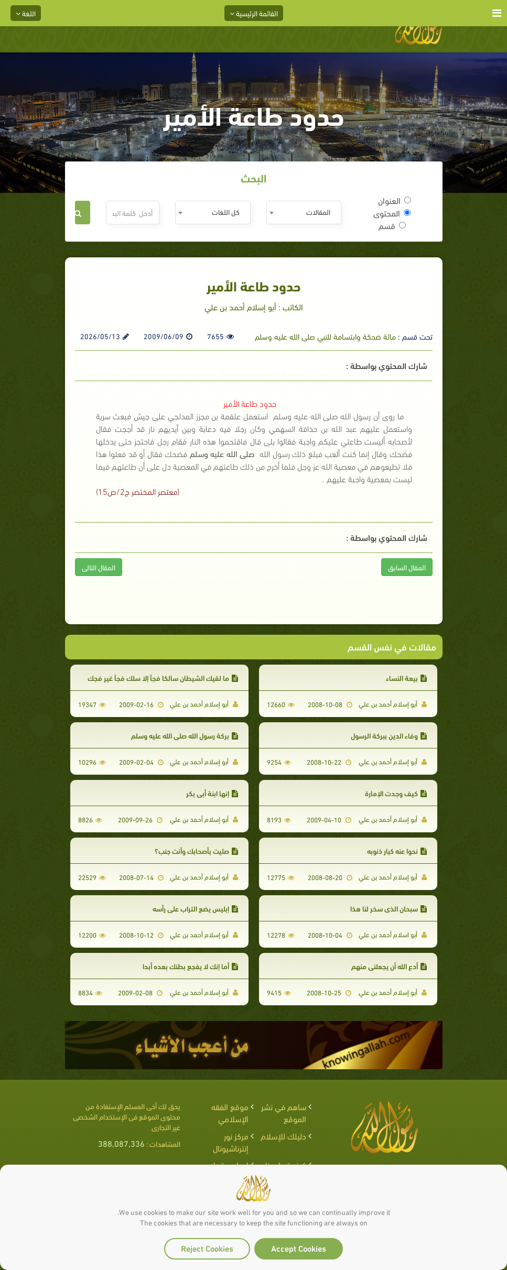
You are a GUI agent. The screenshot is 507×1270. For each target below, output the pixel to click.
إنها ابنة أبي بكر (212, 792)
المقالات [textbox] (318, 211)
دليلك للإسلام (283, 1136)
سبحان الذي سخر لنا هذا (388, 908)
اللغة (26, 12)
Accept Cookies (298, 1248)
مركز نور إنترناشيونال (231, 1142)
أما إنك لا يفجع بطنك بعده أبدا (190, 965)
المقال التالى (98, 566)
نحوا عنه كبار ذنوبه (397, 850)
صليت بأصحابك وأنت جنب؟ (196, 850)
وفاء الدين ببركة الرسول (389, 735)
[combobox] (303, 212)
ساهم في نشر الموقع (283, 1112)
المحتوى (392, 213)
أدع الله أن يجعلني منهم (389, 965)
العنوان (394, 200)
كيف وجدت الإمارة (396, 792)
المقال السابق (407, 566)
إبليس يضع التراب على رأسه (195, 908)
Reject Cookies (207, 1248)
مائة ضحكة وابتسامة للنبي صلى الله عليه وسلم (325, 336)
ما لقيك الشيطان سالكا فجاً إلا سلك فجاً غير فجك (163, 677)
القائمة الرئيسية (254, 12)
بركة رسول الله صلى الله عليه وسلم (184, 735)
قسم (392, 225)
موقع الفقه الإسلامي (230, 1112)
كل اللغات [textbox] (226, 211)
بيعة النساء (406, 677)
